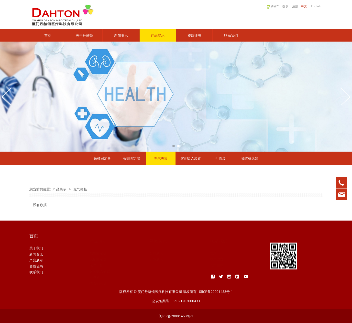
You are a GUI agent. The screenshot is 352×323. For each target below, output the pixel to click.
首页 (47, 35)
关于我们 (36, 248)
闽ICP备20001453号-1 (176, 316)
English (316, 6)
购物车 (272, 6)
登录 (285, 6)
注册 (295, 6)
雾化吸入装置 (190, 158)
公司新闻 (156, 248)
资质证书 (194, 35)
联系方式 (216, 248)
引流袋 (220, 158)
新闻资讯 (121, 35)
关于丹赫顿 (84, 35)
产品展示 (158, 35)
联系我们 (231, 35)
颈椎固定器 (102, 158)
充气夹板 (161, 158)
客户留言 (216, 254)
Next (345, 97)
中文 (304, 6)
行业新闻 (156, 254)
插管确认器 (249, 158)
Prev (6, 97)
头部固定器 (131, 158)
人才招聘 (216, 260)
